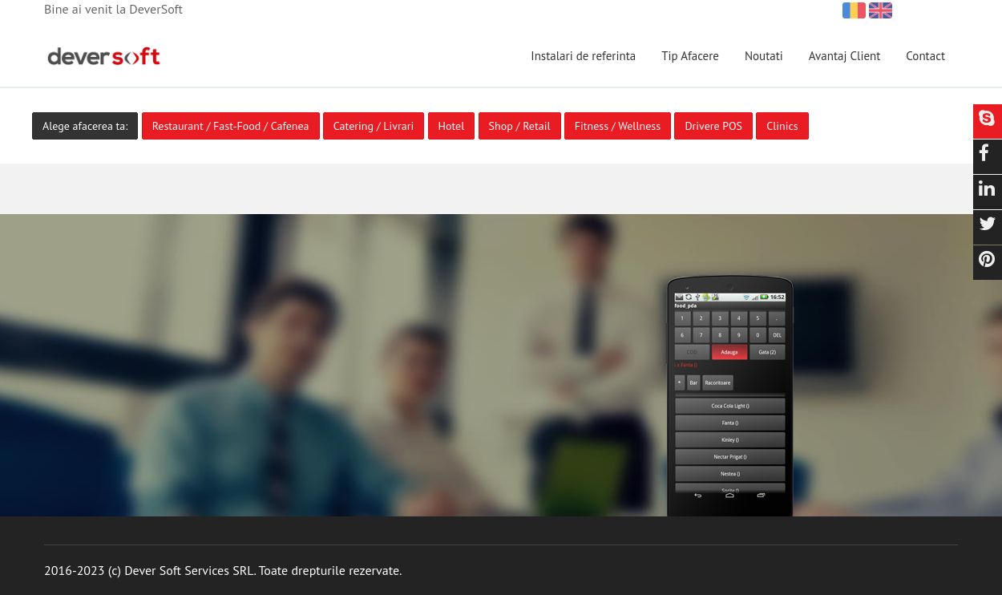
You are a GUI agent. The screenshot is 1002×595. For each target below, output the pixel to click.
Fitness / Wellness (618, 126)
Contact (925, 55)
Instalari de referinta (583, 55)
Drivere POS (713, 126)
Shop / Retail (520, 126)
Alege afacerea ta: (84, 126)
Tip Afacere (690, 55)
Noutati (764, 55)
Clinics (782, 126)
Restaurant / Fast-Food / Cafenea (230, 126)
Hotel (451, 126)
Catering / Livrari (373, 126)
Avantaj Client (845, 55)
